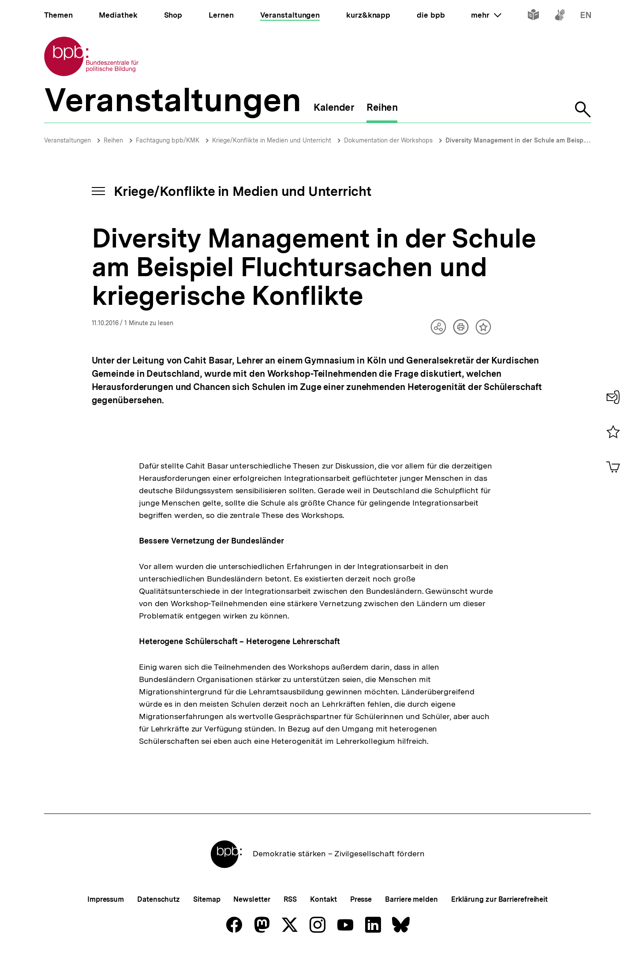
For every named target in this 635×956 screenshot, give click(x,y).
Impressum (105, 899)
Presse (361, 899)
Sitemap (206, 899)
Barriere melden (411, 899)
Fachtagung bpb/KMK (167, 140)
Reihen (113, 140)
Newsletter (251, 899)
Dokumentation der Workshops (388, 140)
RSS (290, 899)
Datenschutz (158, 899)
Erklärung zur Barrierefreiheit (499, 899)
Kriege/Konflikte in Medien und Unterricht (271, 140)
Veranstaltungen (67, 140)
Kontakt (323, 899)
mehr (486, 15)
